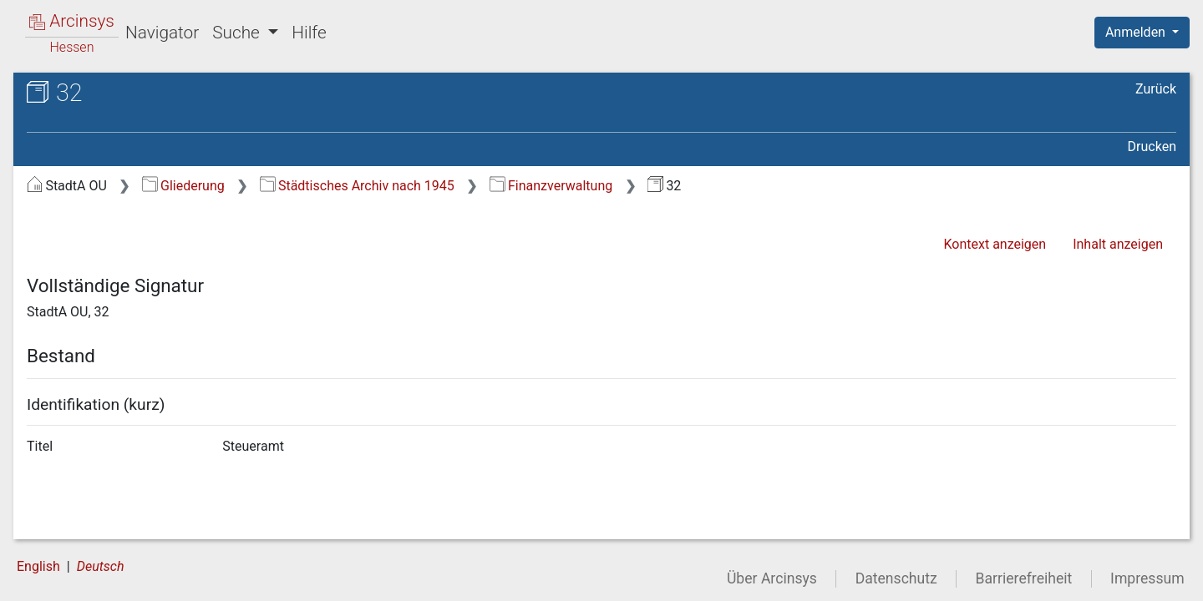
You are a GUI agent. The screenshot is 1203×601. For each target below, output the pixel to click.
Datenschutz (896, 578)
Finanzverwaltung (551, 186)
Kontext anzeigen (994, 244)
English (38, 566)
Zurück (1155, 89)
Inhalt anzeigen (1118, 244)
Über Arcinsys (772, 578)
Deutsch (100, 566)
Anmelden (1137, 32)
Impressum (1147, 578)
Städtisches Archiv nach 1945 (357, 186)
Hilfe (309, 33)
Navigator (162, 33)
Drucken (1152, 146)
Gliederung (183, 186)
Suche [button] (238, 33)
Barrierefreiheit (1024, 578)
